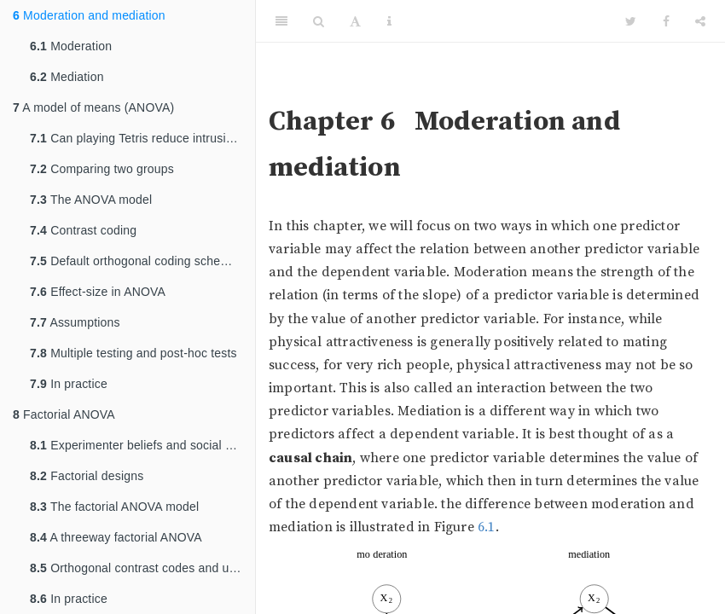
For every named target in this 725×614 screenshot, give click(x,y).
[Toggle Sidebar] (281, 21)
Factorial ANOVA (64, 414)
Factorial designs (86, 476)
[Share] (700, 21)
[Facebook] (666, 21)
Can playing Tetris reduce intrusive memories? (142, 138)
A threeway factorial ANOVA (116, 537)
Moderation (71, 46)
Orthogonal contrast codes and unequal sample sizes (142, 568)
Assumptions (75, 322)
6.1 (487, 527)
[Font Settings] (355, 21)
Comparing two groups (102, 169)
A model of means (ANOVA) (93, 107)
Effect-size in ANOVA (97, 291)
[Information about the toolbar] (389, 21)
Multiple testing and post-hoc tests (133, 353)
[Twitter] (630, 21)
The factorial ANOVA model (114, 506)
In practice (68, 384)
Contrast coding (83, 230)
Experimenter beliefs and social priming (142, 445)
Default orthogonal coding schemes (136, 261)
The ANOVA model (91, 199)
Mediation (67, 77)
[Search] (318, 21)
